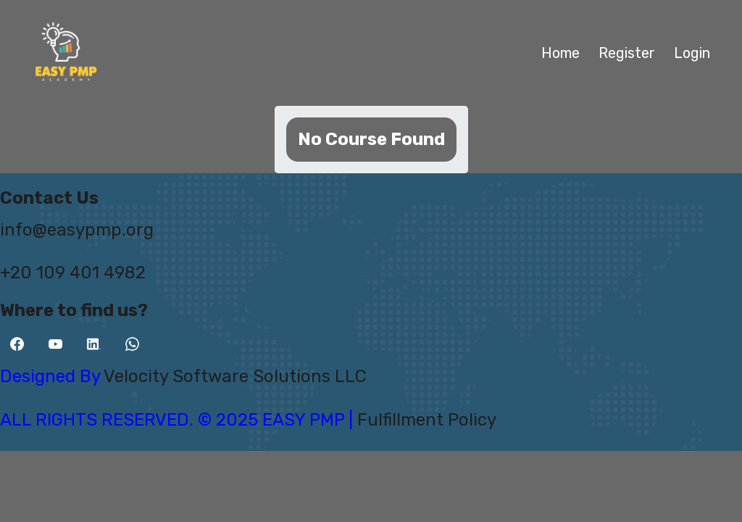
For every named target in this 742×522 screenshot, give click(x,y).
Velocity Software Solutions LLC (235, 376)
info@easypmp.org (77, 230)
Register (627, 53)
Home (560, 53)
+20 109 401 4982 (73, 272)
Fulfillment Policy (426, 420)
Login (692, 53)
